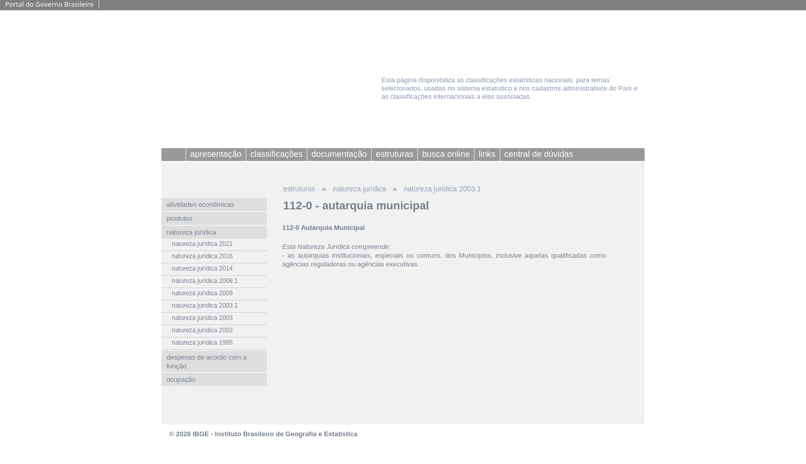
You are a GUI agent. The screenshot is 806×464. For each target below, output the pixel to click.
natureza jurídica (360, 189)
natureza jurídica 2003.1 (442, 189)
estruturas (299, 189)
